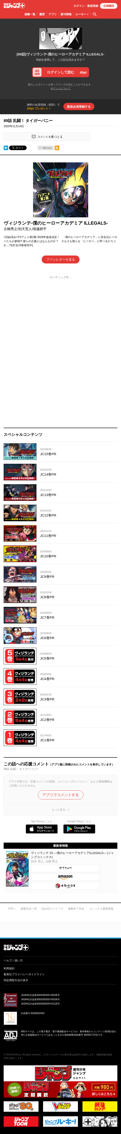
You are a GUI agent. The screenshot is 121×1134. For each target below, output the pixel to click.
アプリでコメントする (60, 795)
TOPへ (12, 908)
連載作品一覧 (29, 908)
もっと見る (58, 809)
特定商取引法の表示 (16, 980)
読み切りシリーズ (52, 908)
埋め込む (48, 147)
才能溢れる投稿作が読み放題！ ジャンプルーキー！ (60, 928)
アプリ (53, 14)
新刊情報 (66, 14)
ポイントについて (61, 88)
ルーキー (82, 14)
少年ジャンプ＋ (14, 5)
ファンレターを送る (60, 259)
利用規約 (9, 968)
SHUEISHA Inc (13, 1054)
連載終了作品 (76, 908)
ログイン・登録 (86, 5)
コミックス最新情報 (101, 908)
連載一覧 (29, 14)
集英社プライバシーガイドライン (24, 974)
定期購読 (108, 5)
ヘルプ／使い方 (13, 960)
